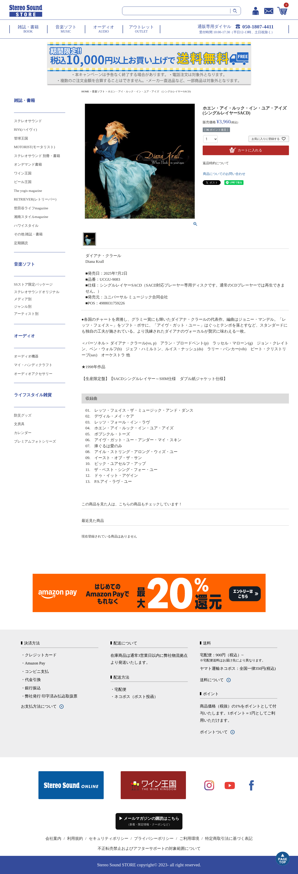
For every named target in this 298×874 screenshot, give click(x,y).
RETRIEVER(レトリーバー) (35, 199)
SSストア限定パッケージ (33, 284)
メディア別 (22, 299)
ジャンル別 (22, 306)
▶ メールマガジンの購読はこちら (149, 821)
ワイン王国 (22, 173)
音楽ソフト (98, 91)
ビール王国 (22, 182)
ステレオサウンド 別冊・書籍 (37, 156)
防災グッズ (22, 415)
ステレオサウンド (28, 121)
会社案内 (53, 838)
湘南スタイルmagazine (31, 217)
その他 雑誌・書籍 (28, 234)
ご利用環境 (189, 838)
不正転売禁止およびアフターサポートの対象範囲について (149, 848)
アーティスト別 (26, 314)
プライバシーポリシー (154, 838)
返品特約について (216, 163)
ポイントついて (214, 732)
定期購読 (21, 243)
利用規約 (75, 838)
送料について (212, 680)
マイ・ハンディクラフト (33, 365)
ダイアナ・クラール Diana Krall (103, 259)
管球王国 (21, 138)
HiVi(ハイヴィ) (25, 129)
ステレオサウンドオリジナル (36, 292)
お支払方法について (39, 706)
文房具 (19, 424)
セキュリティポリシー (108, 838)
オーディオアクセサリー (33, 374)
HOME (85, 91)
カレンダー (22, 433)
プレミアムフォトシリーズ (35, 441)
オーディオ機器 (26, 356)
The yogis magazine (28, 191)
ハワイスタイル (26, 225)
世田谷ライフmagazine (31, 208)
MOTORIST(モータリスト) (34, 147)
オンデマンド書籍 (28, 164)
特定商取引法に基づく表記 (229, 838)
